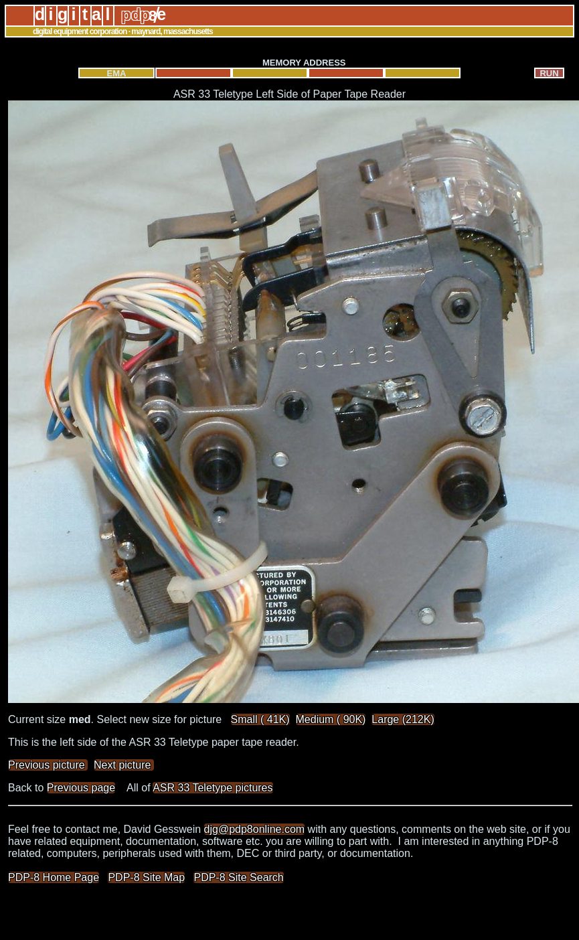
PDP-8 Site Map (146, 877)
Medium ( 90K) (331, 719)
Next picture (124, 765)
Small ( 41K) (260, 719)
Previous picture (48, 765)
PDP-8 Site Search (238, 877)
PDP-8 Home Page (53, 877)
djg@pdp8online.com (254, 829)
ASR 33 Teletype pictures (212, 787)
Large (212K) (402, 719)
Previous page (81, 787)
